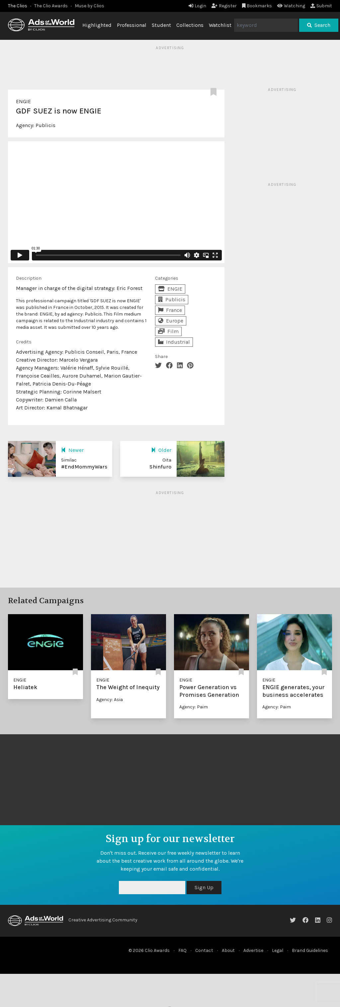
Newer (72, 450)
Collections (190, 25)
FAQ (182, 950)
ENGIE (23, 101)
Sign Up (204, 887)
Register (224, 6)
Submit (321, 6)
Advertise (253, 950)
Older (161, 450)
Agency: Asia (109, 699)
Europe (170, 321)
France (170, 310)
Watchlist (220, 25)
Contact (204, 950)
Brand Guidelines (310, 950)
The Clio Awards (51, 6)
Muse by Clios (89, 6)
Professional (131, 25)
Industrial (174, 342)
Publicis (45, 125)
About (228, 950)
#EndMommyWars (84, 467)
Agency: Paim (193, 707)
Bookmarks (257, 6)
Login (197, 6)
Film (168, 331)
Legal (277, 950)
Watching (291, 6)
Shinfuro (160, 467)
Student (161, 25)
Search (318, 25)
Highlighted (97, 25)
